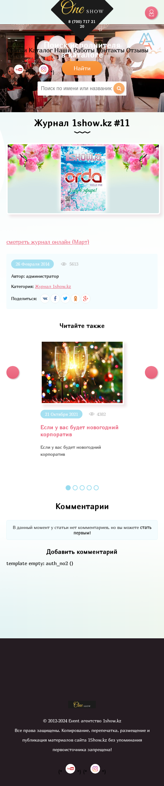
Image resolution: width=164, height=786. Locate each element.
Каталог (41, 50)
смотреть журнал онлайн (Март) (47, 241)
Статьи (16, 50)
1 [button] (68, 487)
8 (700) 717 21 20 (82, 24)
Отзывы (137, 50)
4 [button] (89, 487)
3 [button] (82, 487)
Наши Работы (74, 50)
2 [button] (75, 487)
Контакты (110, 50)
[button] (12, 372)
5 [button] (96, 487)
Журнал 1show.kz (53, 286)
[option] (82, 399)
